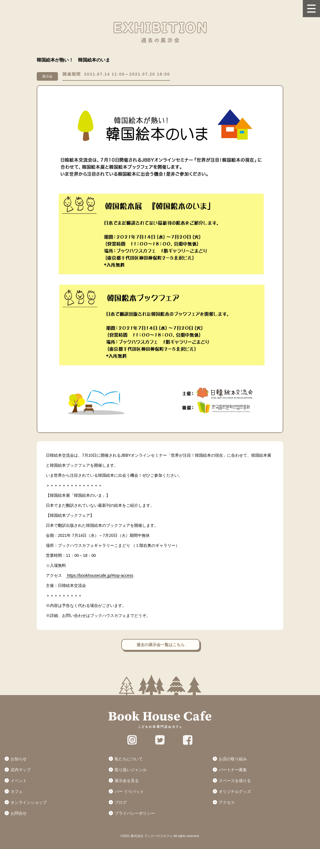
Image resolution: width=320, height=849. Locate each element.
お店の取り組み (233, 759)
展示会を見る (127, 780)
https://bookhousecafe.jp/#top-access (99, 575)
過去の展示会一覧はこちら (160, 644)
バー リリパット (129, 791)
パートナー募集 (233, 769)
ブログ (121, 802)
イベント (19, 780)
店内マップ (21, 769)
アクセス (227, 802)
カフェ (17, 791)
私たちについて (129, 759)
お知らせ (19, 759)
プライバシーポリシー (135, 813)
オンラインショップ (29, 802)
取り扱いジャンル (131, 769)
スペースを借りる (235, 780)
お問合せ (19, 813)
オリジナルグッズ (235, 791)
